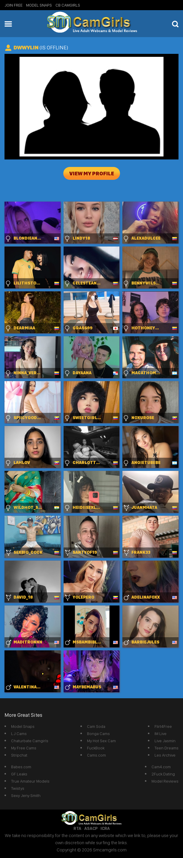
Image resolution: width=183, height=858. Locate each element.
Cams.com (96, 755)
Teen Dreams (166, 748)
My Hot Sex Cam (101, 740)
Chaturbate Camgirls (29, 740)
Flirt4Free (163, 726)
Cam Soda (96, 726)
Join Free (13, 5)
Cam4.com (161, 766)
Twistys (17, 788)
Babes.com (21, 766)
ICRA (105, 828)
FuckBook (95, 748)
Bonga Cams (98, 733)
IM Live (160, 733)
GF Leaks (19, 774)
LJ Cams (19, 733)
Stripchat (19, 755)
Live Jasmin (165, 740)
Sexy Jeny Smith (25, 795)
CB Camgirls (68, 5)
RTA (77, 828)
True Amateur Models (30, 781)
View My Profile (91, 173)
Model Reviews (165, 781)
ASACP (91, 828)
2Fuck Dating (163, 774)
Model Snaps (39, 5)
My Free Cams (23, 748)
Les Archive (165, 755)
